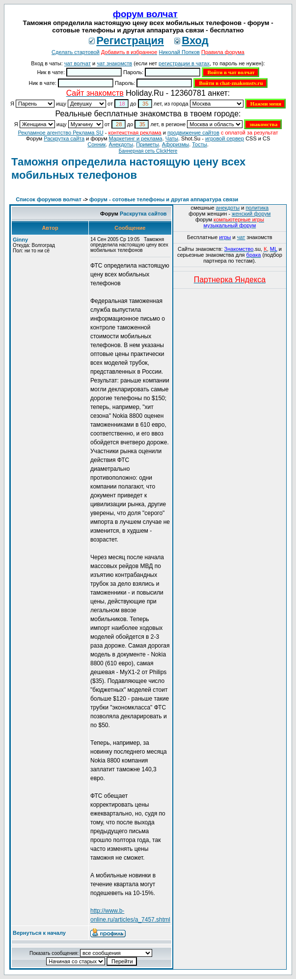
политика (257, 208)
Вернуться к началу (39, 933)
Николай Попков (179, 52)
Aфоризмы (175, 144)
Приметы (147, 144)
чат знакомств (114, 63)
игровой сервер (224, 138)
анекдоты (228, 208)
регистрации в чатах (184, 63)
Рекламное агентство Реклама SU (60, 133)
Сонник (96, 144)
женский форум (251, 214)
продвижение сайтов (193, 133)
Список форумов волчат (48, 199)
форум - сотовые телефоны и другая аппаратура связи (163, 199)
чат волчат (77, 63)
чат (241, 237)
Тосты (199, 144)
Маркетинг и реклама (135, 138)
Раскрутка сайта (64, 138)
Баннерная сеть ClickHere (148, 151)
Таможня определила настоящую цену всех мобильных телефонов (128, 168)
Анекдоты (121, 144)
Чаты (171, 138)
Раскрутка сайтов (143, 214)
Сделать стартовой (76, 52)
